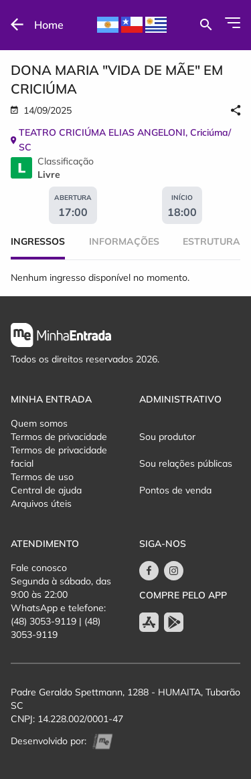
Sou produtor (167, 437)
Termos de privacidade (59, 437)
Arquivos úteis (41, 503)
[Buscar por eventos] (206, 24)
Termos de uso (42, 477)
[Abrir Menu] (232, 22)
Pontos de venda (175, 490)
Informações (124, 241)
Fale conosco (39, 568)
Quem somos (39, 423)
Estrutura (211, 241)
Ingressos (38, 241)
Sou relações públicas (185, 463)
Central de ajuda (46, 490)
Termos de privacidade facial (59, 456)
